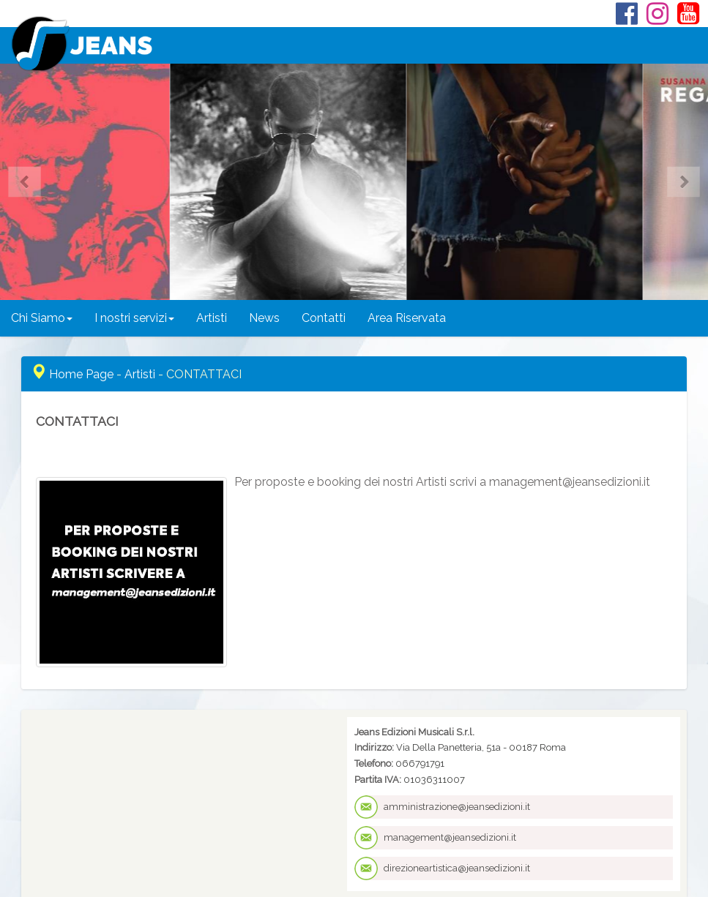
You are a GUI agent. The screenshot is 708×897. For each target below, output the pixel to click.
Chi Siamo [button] (41, 318)
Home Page (81, 374)
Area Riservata (407, 318)
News (264, 318)
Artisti (211, 318)
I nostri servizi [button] (134, 318)
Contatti (324, 318)
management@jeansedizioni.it (450, 837)
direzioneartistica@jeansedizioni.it (457, 868)
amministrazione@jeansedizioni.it (457, 806)
